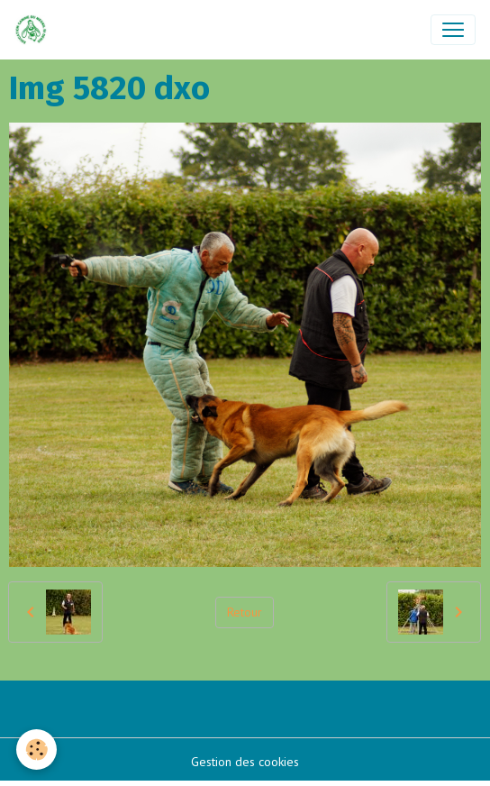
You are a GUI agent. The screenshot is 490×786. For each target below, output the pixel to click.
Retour (244, 612)
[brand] (34, 29)
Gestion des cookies (245, 762)
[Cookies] (36, 749)
